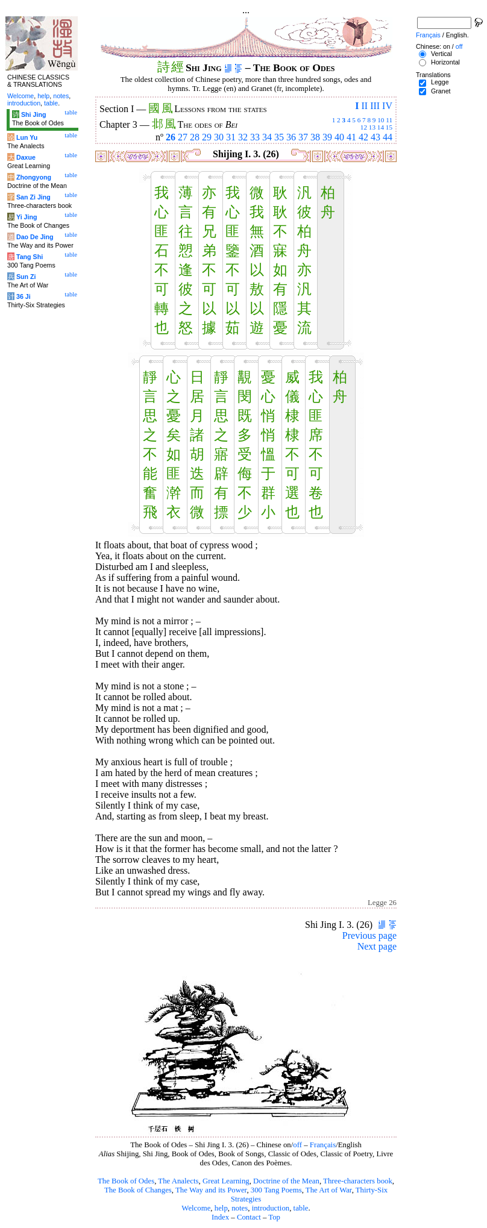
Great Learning (226, 1181)
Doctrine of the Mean (286, 1181)
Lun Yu (26, 137)
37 (303, 137)
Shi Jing (33, 114)
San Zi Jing (33, 197)
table (301, 1208)
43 (375, 137)
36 (291, 137)
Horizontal (445, 62)
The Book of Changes (138, 1190)
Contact (249, 1217)
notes (239, 1208)
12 (363, 127)
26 (170, 137)
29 (207, 137)
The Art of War (329, 1190)
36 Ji (23, 296)
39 (327, 137)
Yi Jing (26, 217)
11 (389, 120)
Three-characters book (357, 1181)
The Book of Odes (126, 1181)
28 (195, 137)
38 (315, 137)
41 (351, 137)
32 (243, 137)
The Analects (178, 1181)
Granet (441, 91)
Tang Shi (29, 256)
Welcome (195, 1208)
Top (274, 1217)
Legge (440, 82)
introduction (271, 1208)
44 (387, 137)
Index (220, 1217)
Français (323, 1145)
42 (363, 137)
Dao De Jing (35, 236)
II (364, 106)
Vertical (441, 53)
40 (339, 137)
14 (380, 127)
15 (389, 127)
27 (182, 137)
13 (372, 127)
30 (219, 137)
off (297, 1145)
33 (255, 137)
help (221, 1208)
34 (267, 137)
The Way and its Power (211, 1190)
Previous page (369, 935)
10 (380, 120)
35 (279, 137)
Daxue (26, 157)
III (375, 106)
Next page (377, 946)
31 (231, 137)
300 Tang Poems (276, 1190)
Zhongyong (33, 177)
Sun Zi (26, 276)
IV (387, 106)
